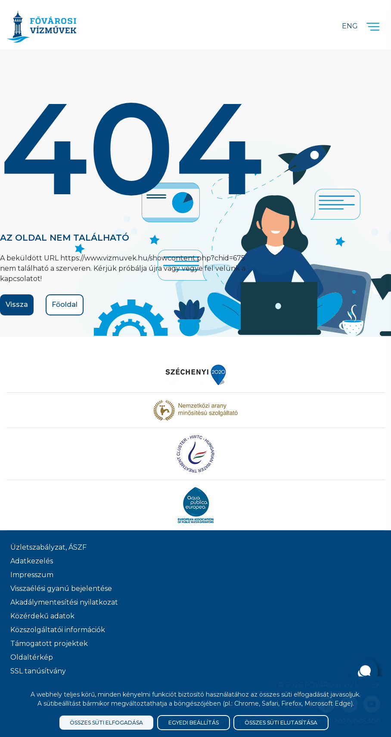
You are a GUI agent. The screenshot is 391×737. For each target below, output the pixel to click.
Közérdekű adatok (42, 616)
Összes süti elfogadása (106, 722)
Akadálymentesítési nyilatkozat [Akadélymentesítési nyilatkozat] (64, 602)
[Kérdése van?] (364, 671)
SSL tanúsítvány (38, 671)
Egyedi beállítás (193, 722)
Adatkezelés (31, 561)
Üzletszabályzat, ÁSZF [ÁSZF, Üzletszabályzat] (48, 547)
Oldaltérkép (31, 657)
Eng (350, 26)
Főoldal (65, 304)
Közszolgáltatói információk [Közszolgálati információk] (57, 630)
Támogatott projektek (49, 643)
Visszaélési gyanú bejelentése (61, 588)
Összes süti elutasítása (281, 722)
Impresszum (31, 575)
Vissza (17, 304)
